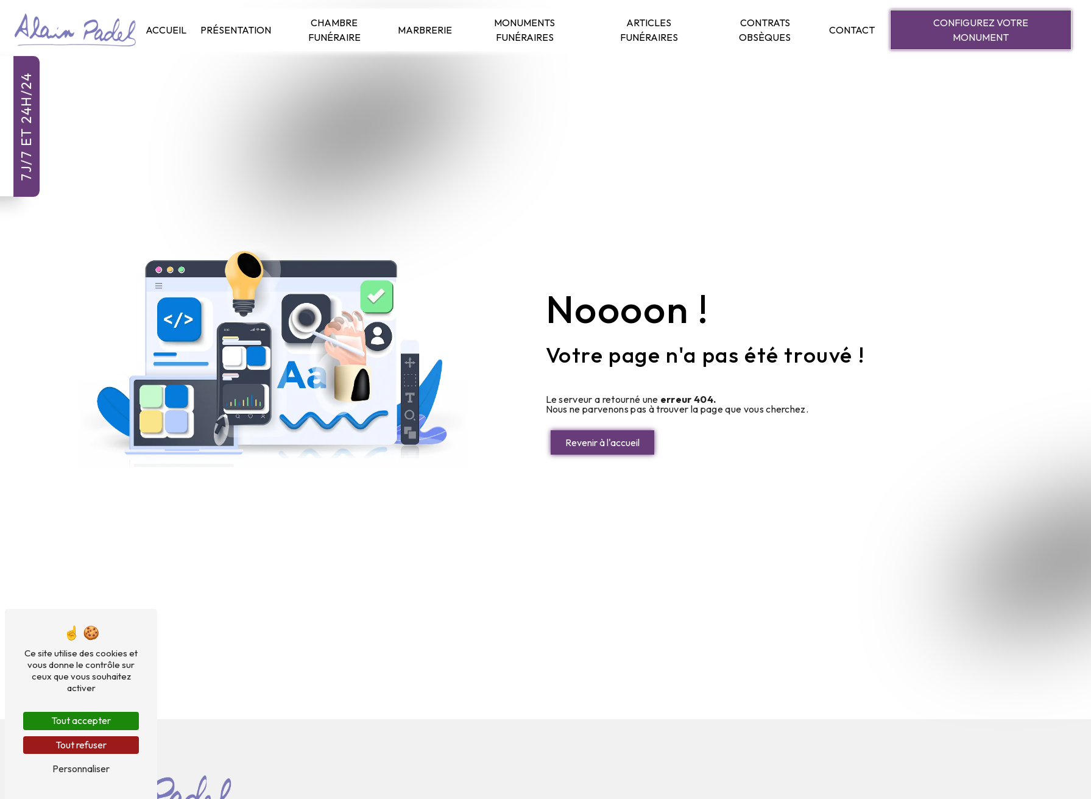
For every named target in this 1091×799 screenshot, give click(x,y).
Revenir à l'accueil (602, 442)
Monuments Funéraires (524, 29)
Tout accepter (81, 720)
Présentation (235, 30)
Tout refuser (81, 745)
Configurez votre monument (980, 29)
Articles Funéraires (649, 29)
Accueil (166, 30)
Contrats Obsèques (765, 29)
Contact (852, 30)
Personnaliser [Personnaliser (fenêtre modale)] (81, 768)
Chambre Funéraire (334, 29)
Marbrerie (425, 30)
